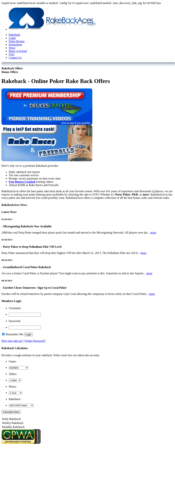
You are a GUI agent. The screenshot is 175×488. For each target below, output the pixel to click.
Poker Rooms (17, 41)
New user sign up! (12, 340)
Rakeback (14, 34)
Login (12, 37)
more (153, 232)
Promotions (15, 44)
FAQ (11, 54)
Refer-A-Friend (18, 51)
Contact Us (15, 57)
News (12, 47)
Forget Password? (35, 340)
